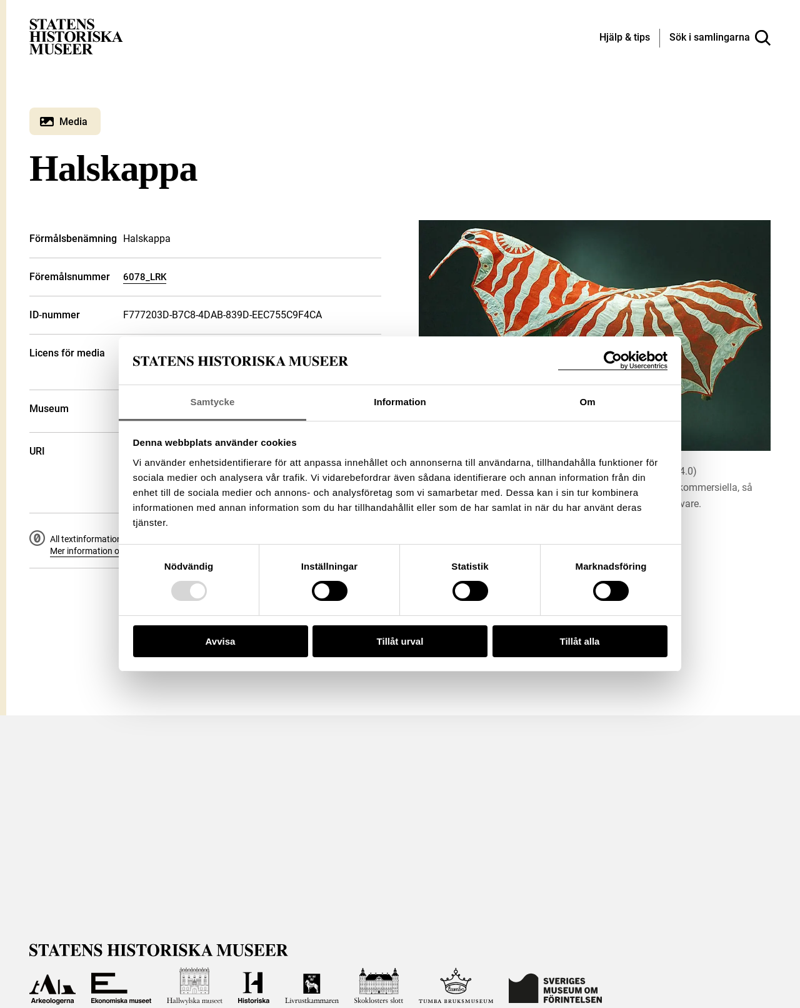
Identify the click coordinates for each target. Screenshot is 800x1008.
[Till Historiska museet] (253, 986)
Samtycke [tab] (213, 401)
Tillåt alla (580, 641)
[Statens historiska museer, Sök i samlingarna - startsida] (76, 36)
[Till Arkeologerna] (52, 986)
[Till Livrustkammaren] (312, 986)
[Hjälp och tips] (624, 38)
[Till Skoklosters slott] (378, 986)
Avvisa (221, 641)
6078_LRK (144, 277)
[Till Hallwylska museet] (194, 986)
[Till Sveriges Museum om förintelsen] (555, 986)
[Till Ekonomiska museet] (121, 986)
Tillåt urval (400, 641)
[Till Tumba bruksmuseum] (456, 986)
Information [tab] (400, 401)
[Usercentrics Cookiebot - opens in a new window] (613, 360)
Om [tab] (587, 401)
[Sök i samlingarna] (720, 38)
